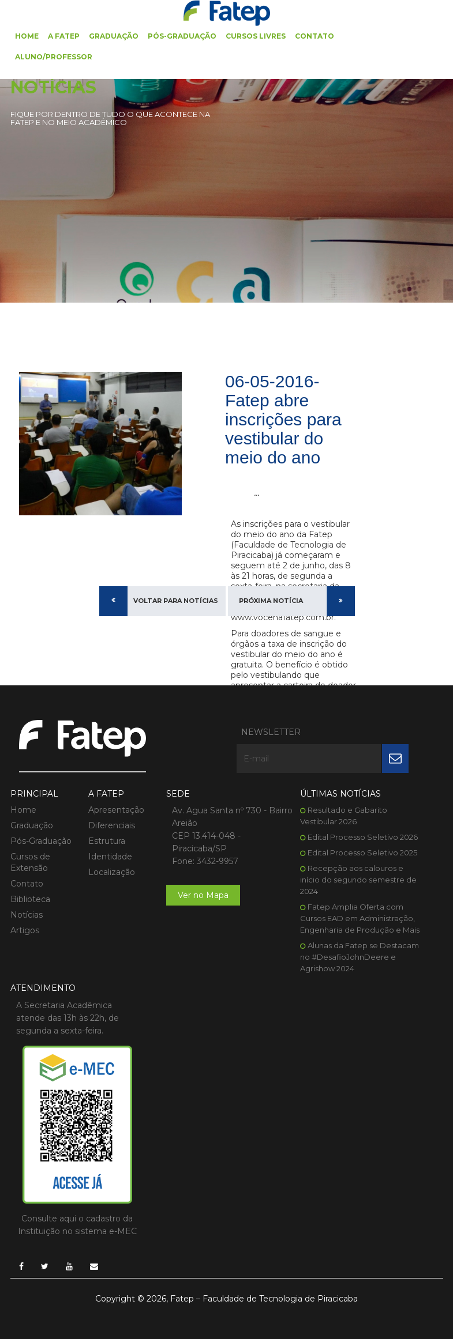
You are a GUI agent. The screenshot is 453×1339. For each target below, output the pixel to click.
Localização (111, 872)
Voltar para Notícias (175, 601)
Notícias (26, 915)
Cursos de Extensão (30, 862)
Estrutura (106, 841)
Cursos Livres (256, 36)
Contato (314, 36)
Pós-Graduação (182, 36)
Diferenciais (111, 825)
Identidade (110, 856)
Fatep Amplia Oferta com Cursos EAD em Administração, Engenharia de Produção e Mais (360, 918)
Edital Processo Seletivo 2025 (362, 852)
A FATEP (64, 36)
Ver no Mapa (203, 895)
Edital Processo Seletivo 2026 (363, 837)
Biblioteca (30, 899)
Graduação (113, 36)
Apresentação (116, 810)
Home (27, 36)
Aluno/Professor (53, 56)
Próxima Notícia (271, 601)
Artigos (24, 930)
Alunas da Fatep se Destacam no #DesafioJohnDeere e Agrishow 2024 (359, 957)
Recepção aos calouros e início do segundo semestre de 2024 (358, 879)
